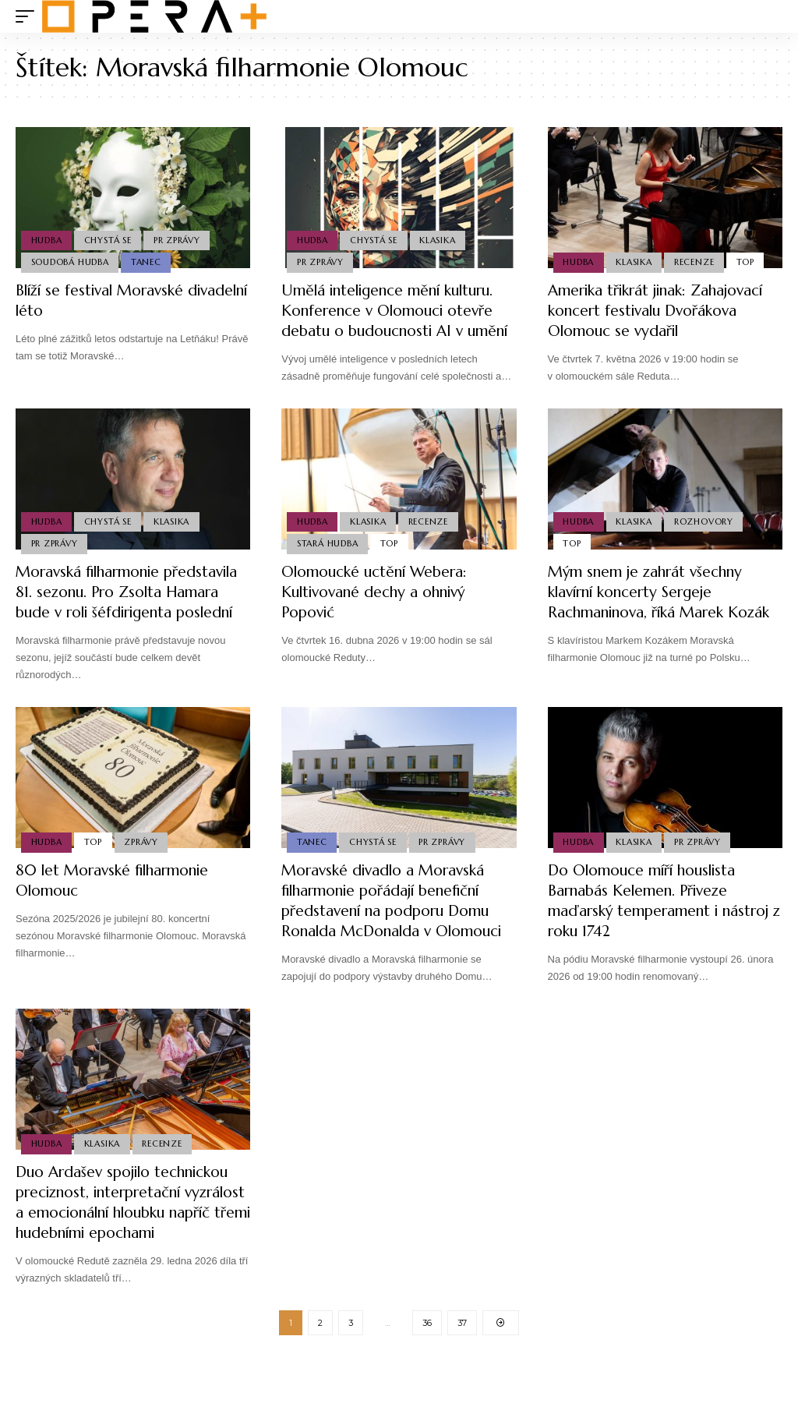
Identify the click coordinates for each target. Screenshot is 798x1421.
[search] (770, 16)
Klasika (439, 239)
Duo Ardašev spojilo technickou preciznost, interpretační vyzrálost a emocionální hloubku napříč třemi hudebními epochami (131, 1253)
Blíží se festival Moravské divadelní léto (106, 300)
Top (748, 261)
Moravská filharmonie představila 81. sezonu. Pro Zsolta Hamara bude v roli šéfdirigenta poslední (109, 622)
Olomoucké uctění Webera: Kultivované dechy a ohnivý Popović (379, 612)
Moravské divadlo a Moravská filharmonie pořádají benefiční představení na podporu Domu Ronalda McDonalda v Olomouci (398, 941)
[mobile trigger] (29, 16)
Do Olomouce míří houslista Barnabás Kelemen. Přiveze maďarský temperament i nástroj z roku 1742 (662, 941)
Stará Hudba (327, 563)
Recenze (696, 261)
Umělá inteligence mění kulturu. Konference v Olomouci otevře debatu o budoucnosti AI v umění (394, 321)
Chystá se (108, 239)
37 (462, 1383)
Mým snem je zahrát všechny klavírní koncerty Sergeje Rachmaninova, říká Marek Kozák (663, 612)
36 (427, 1383)
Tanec (147, 261)
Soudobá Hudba (70, 261)
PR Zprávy (179, 239)
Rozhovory (706, 540)
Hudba (46, 239)
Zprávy (143, 882)
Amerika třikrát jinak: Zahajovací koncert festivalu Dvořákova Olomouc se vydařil (661, 311)
